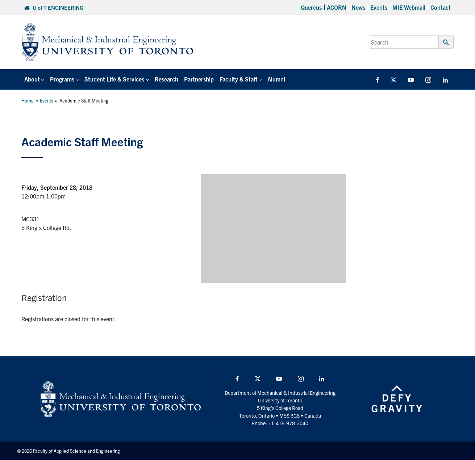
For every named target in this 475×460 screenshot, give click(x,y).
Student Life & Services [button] (114, 79)
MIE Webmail (408, 7)
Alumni (276, 79)
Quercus (311, 7)
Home (27, 100)
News (358, 7)
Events (378, 7)
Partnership (199, 79)
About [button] (32, 79)
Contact (440, 7)
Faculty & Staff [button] (238, 79)
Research (166, 79)
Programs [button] (62, 79)
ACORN (336, 7)
